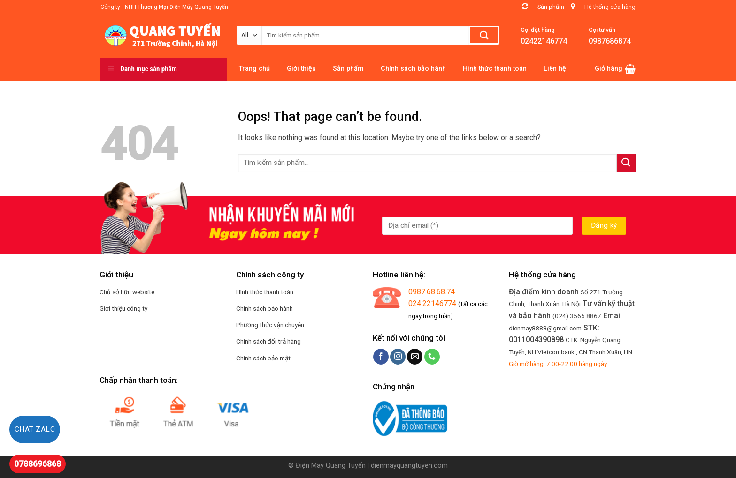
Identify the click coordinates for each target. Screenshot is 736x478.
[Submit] (626, 163)
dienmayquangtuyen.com (409, 466)
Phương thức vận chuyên (270, 325)
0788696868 (37, 464)
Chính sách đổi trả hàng (268, 341)
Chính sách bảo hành (264, 308)
